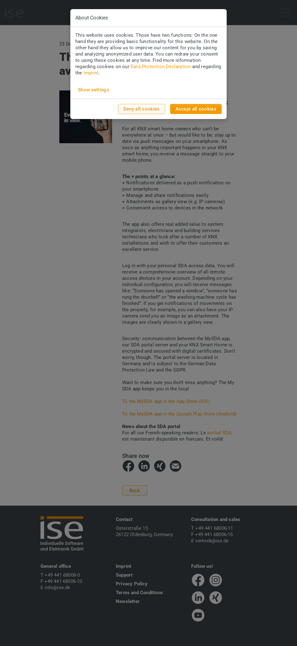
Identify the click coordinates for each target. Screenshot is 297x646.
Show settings (93, 90)
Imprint (91, 73)
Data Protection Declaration (161, 66)
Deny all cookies (141, 109)
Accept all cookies (196, 109)
